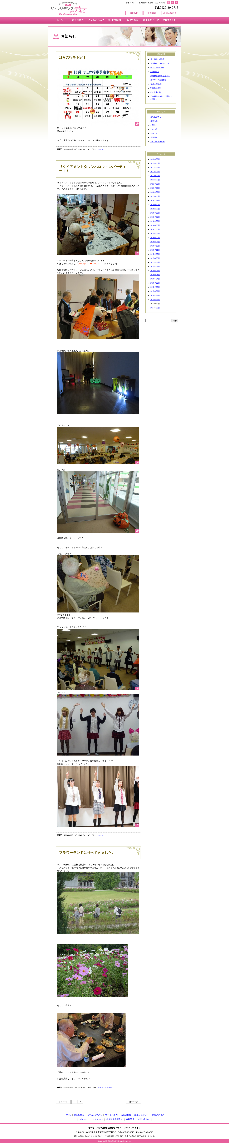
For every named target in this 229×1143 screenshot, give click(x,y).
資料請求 (130, 1119)
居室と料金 (126, 1115)
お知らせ (153, 125)
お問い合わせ (143, 1119)
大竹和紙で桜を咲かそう (160, 76)
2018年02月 (155, 234)
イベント (101, 149)
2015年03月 (155, 283)
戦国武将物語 (155, 88)
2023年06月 (155, 159)
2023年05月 (155, 163)
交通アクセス (158, 1115)
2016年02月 (155, 238)
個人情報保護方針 (146, 3)
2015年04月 (155, 279)
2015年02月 (155, 287)
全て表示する (155, 117)
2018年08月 (155, 213)
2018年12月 (155, 200)
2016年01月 (155, 242)
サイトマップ (131, 3)
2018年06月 (155, 221)
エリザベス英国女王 (158, 80)
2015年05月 (155, 275)
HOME (68, 1115)
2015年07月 (155, 266)
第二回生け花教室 (157, 59)
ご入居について (95, 1115)
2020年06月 (155, 188)
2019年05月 (155, 196)
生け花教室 (154, 72)
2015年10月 (155, 254)
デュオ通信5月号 (157, 68)
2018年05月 (155, 225)
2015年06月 (155, 271)
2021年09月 (155, 184)
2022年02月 (155, 180)
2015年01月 (155, 291)
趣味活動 (153, 121)
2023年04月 (155, 167)
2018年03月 (155, 229)
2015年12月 (155, 246)
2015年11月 (155, 250)
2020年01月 (155, 192)
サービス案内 (111, 1115)
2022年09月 (155, 172)
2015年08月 (155, 262)
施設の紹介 (79, 1115)
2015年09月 (155, 258)
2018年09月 (155, 209)
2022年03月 (155, 176)
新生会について (141, 1115)
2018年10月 (155, 205)
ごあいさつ (154, 129)
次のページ (133, 1102)
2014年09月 (155, 308)
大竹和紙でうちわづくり (160, 63)
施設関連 (153, 137)
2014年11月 (155, 300)
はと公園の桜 (155, 92)
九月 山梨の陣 (155, 84)
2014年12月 (155, 295)
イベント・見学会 (105, 1087)
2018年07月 (155, 217)
